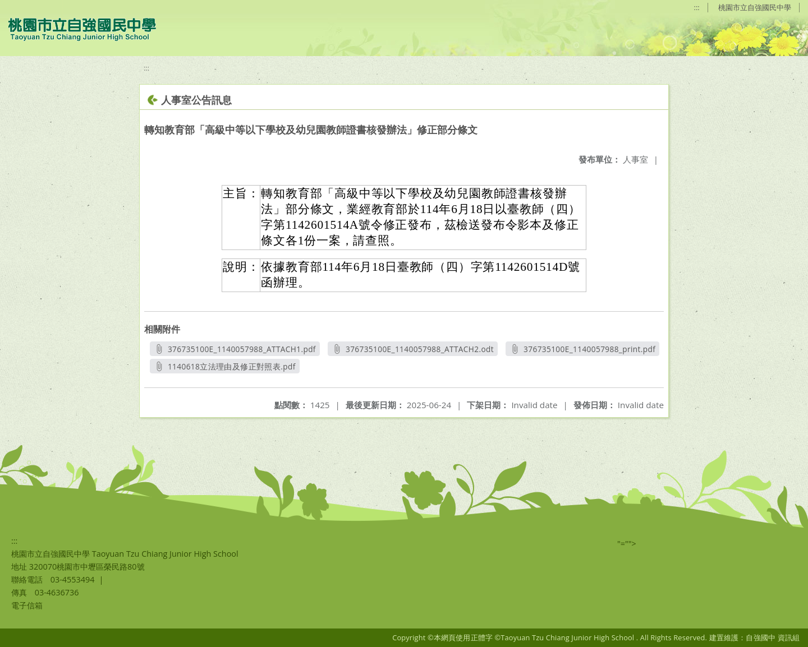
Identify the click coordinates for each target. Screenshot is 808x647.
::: (697, 7)
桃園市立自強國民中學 (754, 7)
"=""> (626, 543)
